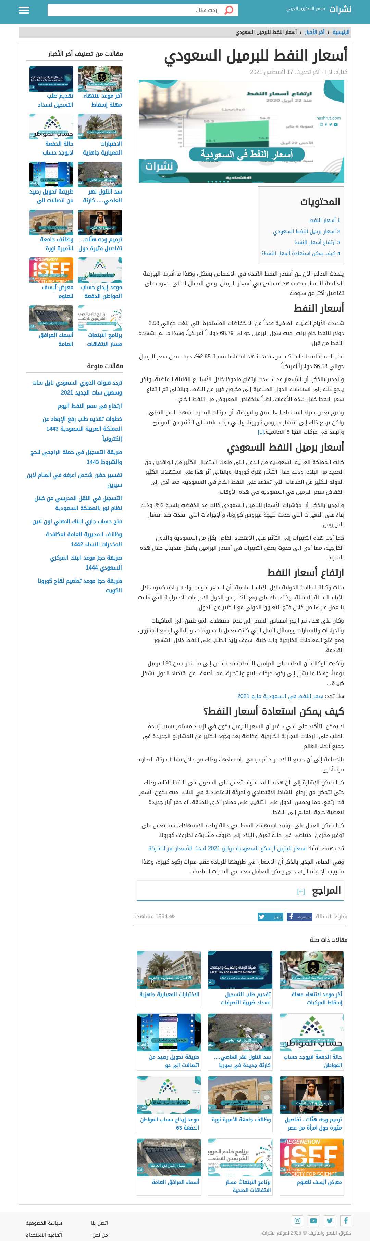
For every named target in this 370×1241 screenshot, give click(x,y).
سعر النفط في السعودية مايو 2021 (280, 696)
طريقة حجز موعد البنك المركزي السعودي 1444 (86, 563)
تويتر (270, 917)
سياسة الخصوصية (44, 1223)
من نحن (100, 1235)
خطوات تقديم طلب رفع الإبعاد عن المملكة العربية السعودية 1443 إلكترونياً (82, 429)
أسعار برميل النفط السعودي (306, 231)
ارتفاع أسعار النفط (317, 242)
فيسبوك (299, 917)
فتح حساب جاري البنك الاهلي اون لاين (77, 522)
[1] (261, 432)
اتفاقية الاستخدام (44, 1235)
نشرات (340, 10)
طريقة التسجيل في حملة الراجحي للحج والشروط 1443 (76, 457)
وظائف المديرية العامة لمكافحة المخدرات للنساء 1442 (84, 540)
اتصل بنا (99, 1223)
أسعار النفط (324, 220)
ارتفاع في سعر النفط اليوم (90, 406)
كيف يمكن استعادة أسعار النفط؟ (300, 253)
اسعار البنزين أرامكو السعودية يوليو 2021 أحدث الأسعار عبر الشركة (227, 848)
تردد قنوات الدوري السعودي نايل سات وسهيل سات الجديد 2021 (77, 388)
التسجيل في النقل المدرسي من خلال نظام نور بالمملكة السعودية (78, 503)
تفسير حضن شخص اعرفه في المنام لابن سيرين (74, 480)
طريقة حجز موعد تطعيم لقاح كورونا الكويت (80, 586)
